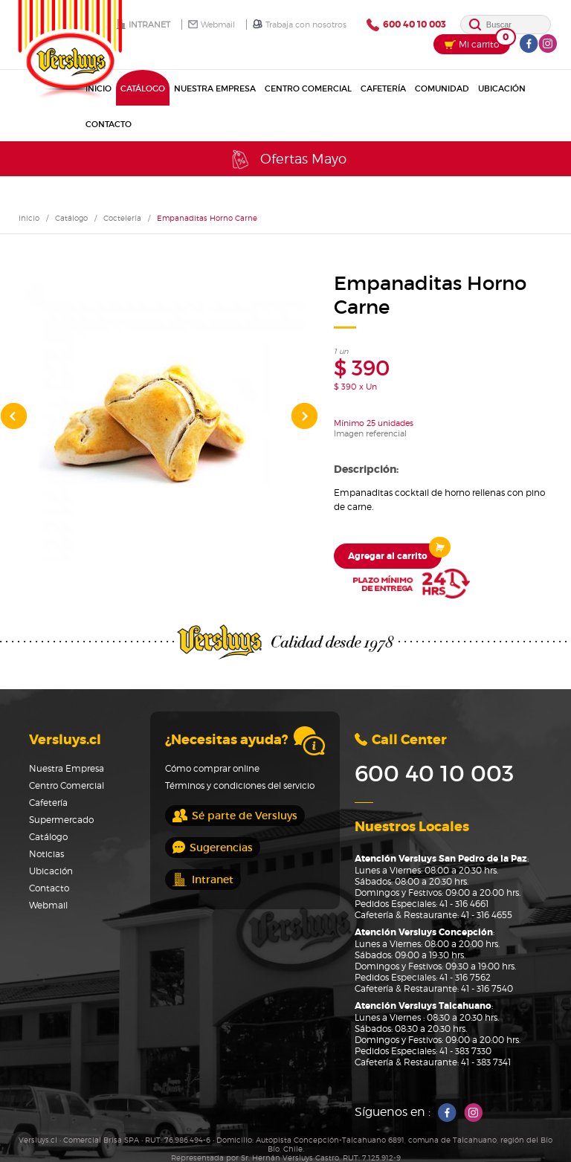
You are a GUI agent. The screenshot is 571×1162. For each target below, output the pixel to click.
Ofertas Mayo (287, 159)
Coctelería (122, 217)
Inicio (29, 217)
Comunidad (442, 88)
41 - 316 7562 (465, 977)
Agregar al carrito (395, 552)
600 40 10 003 (406, 25)
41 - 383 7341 (486, 1062)
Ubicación (502, 88)
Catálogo (142, 88)
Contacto (109, 124)
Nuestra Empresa (215, 88)
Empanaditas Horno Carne (207, 217)
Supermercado (61, 819)
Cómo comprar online (212, 768)
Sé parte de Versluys (234, 815)
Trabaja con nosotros (299, 24)
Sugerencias (212, 847)
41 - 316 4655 (486, 914)
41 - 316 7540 (487, 988)
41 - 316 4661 (463, 903)
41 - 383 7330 (465, 1050)
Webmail (211, 24)
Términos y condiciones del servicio (239, 785)
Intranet (143, 24)
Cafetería (383, 88)
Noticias (46, 853)
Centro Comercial (308, 88)
